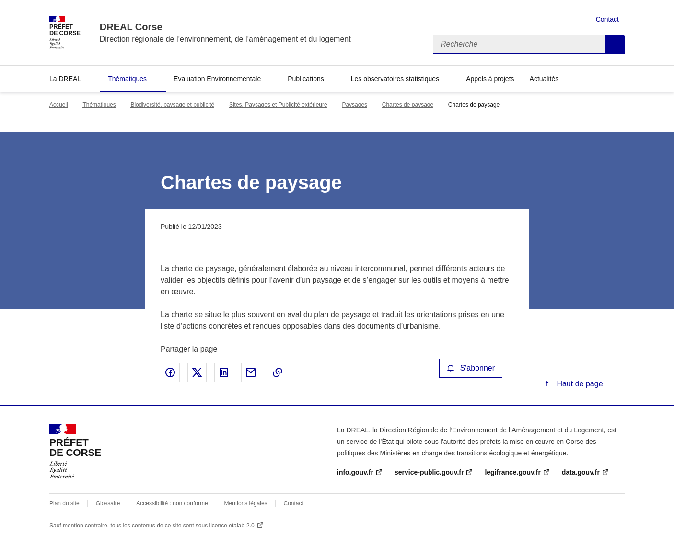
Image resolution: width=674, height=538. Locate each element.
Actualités (544, 79)
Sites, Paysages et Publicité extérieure (278, 104)
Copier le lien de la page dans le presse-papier (277, 372)
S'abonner (471, 368)
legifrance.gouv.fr (512, 472)
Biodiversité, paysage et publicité (172, 104)
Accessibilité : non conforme (172, 503)
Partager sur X (197, 372)
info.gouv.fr (355, 472)
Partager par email (250, 372)
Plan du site (64, 503)
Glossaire (108, 503)
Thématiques (127, 79)
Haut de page (579, 384)
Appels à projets (490, 79)
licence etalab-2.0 (232, 525)
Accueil (58, 104)
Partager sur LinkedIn (223, 372)
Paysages (354, 104)
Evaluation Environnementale (217, 79)
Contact (607, 19)
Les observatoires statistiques (395, 79)
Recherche (615, 44)
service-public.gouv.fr (429, 472)
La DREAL (65, 79)
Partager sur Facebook (170, 372)
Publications (306, 79)
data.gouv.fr (581, 472)
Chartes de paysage (407, 104)
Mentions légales (245, 503)
